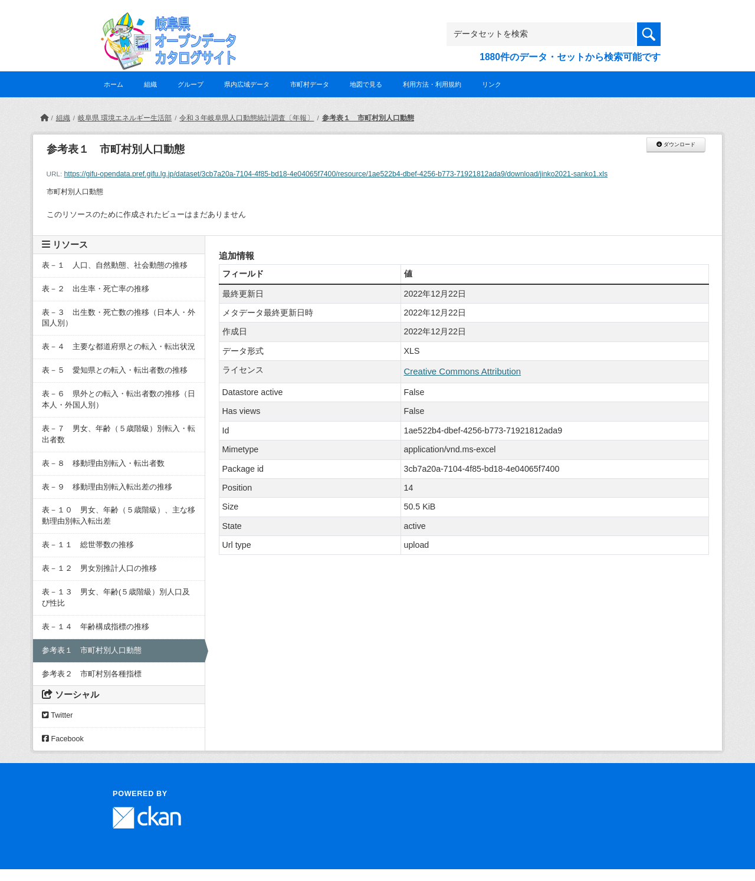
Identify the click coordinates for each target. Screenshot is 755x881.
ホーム (113, 84)
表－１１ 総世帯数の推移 (88, 545)
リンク (491, 84)
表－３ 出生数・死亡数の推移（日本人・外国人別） (118, 318)
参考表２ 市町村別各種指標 (92, 674)
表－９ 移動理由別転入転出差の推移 (107, 487)
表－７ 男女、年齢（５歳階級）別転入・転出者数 (118, 434)
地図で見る (366, 84)
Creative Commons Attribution (462, 371)
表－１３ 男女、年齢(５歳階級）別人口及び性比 (116, 597)
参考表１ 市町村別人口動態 (368, 118)
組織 (150, 84)
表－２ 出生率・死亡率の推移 (95, 289)
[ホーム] (44, 118)
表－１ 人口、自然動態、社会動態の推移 (115, 265)
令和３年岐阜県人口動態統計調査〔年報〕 (246, 118)
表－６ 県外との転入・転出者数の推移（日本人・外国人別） (118, 399)
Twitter (57, 715)
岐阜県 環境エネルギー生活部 (125, 118)
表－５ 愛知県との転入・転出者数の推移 (115, 370)
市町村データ (309, 84)
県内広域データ (247, 84)
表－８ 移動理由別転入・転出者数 (103, 463)
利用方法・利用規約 (432, 84)
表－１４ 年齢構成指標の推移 (95, 627)
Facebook (63, 739)
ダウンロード (675, 144)
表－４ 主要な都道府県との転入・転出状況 (118, 347)
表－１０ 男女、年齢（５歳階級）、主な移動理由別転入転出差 (118, 515)
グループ (190, 84)
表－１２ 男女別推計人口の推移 (99, 568)
